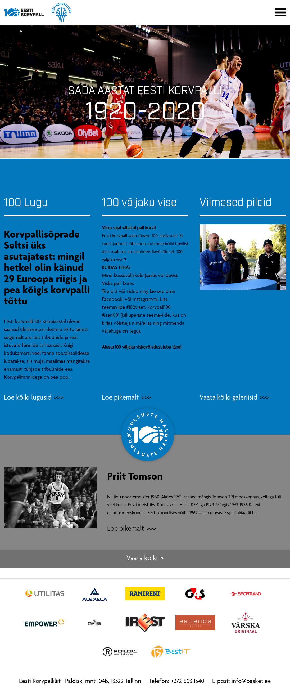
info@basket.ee (251, 681)
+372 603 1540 (187, 681)
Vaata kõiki (142, 558)
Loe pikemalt (125, 529)
